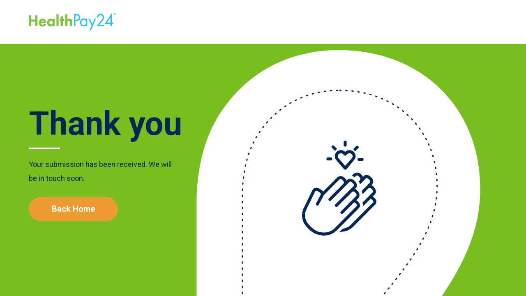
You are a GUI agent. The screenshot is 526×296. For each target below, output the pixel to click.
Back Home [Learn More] (73, 209)
